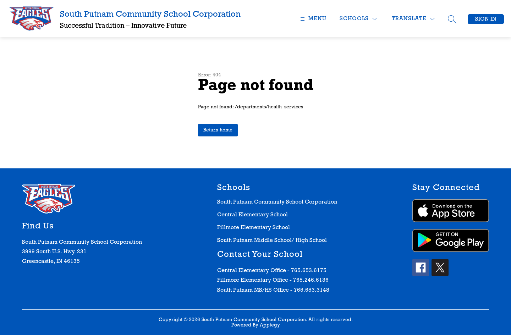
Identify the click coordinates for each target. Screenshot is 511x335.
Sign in (485, 19)
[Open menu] (312, 19)
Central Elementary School (252, 215)
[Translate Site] (413, 19)
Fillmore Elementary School (253, 228)
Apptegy (270, 325)
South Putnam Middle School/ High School (272, 240)
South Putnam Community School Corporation (277, 202)
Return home (217, 130)
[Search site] (452, 19)
